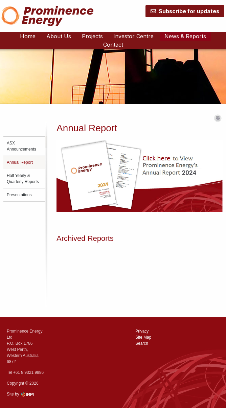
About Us (58, 36)
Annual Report (20, 162)
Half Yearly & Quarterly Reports (23, 178)
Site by (21, 394)
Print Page (218, 118)
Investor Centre (133, 36)
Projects (92, 36)
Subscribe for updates (185, 11)
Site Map (143, 337)
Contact (113, 44)
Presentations (19, 194)
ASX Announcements (21, 146)
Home (28, 36)
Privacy (142, 331)
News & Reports (185, 36)
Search (141, 343)
